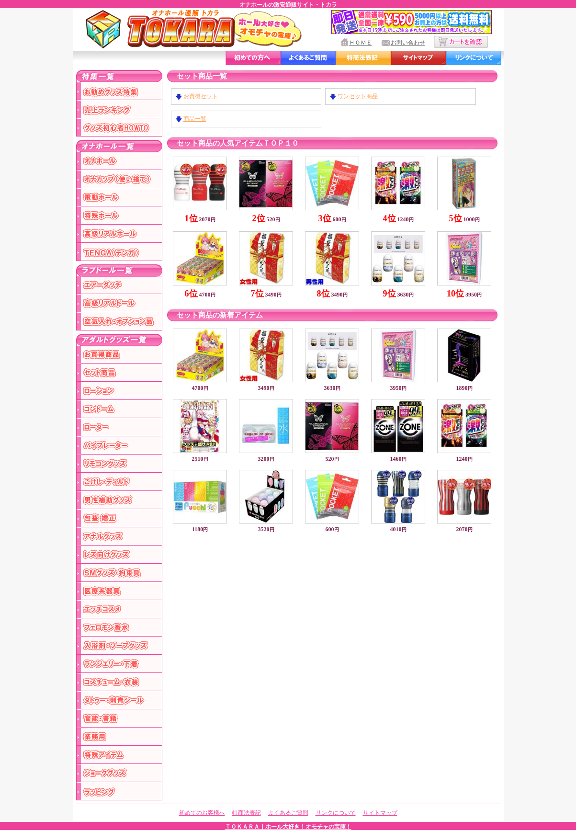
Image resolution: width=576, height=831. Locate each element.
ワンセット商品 (358, 96)
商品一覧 (194, 118)
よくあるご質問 (288, 812)
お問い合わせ (408, 42)
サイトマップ (380, 812)
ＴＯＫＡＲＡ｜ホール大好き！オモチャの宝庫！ (288, 826)
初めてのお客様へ (202, 812)
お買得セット (200, 96)
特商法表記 (246, 812)
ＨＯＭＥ (360, 42)
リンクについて (336, 812)
